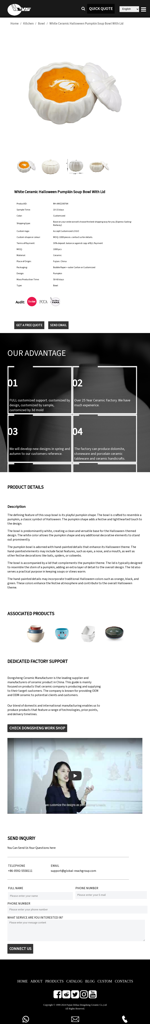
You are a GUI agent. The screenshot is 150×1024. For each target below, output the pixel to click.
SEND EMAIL (58, 325)
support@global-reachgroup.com (73, 871)
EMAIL (55, 866)
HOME (22, 981)
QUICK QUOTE (101, 8)
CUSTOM (104, 981)
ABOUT (36, 981)
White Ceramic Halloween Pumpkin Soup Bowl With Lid (86, 23)
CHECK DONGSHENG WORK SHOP (37, 728)
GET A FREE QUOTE (29, 325)
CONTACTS (124, 981)
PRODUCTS (54, 981)
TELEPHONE (16, 866)
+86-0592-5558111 (20, 871)
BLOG (90, 981)
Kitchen (28, 23)
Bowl (41, 23)
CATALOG (74, 981)
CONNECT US (20, 949)
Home (14, 23)
